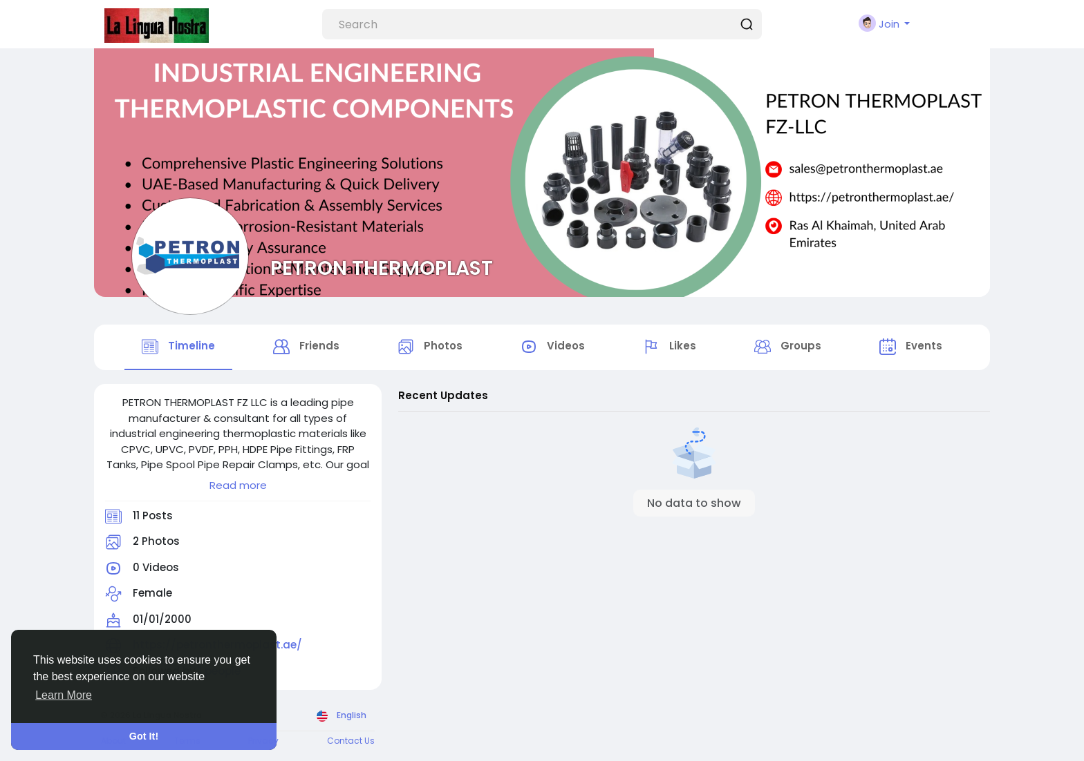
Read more (238, 485)
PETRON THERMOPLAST (381, 268)
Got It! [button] (143, 736)
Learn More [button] (63, 695)
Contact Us (351, 740)
